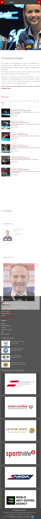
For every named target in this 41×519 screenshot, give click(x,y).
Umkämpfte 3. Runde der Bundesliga (20, 169)
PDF (12, 115)
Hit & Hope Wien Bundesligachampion (20, 158)
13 (37, 101)
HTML (16, 115)
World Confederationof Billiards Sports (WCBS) (18, 363)
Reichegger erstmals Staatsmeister (20, 146)
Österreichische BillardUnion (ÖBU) (17, 342)
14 (3, 104)
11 (30, 101)
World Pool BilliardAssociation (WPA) (16, 356)
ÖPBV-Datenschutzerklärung (16, 516)
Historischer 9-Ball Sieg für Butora (19, 134)
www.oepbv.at (5, 334)
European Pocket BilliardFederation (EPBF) (18, 349)
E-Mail (16, 282)
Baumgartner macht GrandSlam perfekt (21, 110)
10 (27, 101)
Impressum (27, 516)
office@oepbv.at (6, 325)
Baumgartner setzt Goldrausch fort (19, 122)
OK (32, 517)
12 (34, 101)
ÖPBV (11, 2)
